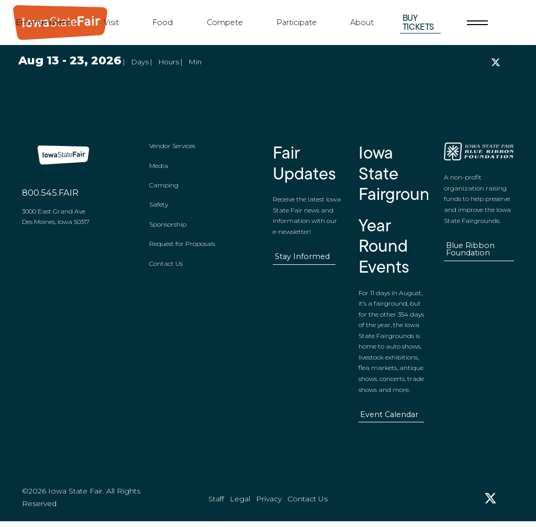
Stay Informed (302, 259)
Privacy (269, 505)
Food (162, 22)
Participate (296, 22)
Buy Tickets (418, 22)
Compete (225, 22)
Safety (158, 207)
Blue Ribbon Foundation (469, 252)
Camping (163, 188)
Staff (216, 505)
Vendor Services (172, 149)
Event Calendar (389, 417)
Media (158, 168)
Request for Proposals (182, 247)
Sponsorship (167, 227)
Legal (240, 505)
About (362, 22)
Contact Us (166, 267)
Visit (111, 22)
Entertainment (43, 22)
